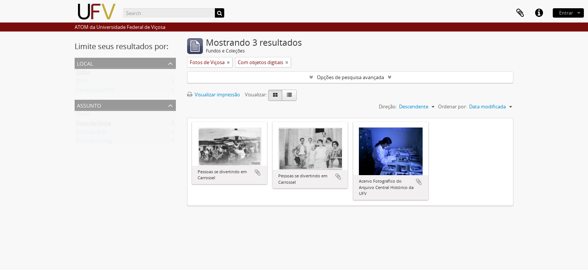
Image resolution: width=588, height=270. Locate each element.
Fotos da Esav (91, 133)
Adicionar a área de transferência (257, 172)
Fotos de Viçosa (93, 124)
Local (85, 63)
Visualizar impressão (213, 94)
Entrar (566, 12)
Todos (83, 73)
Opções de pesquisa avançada (350, 77)
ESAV (81, 82)
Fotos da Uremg (94, 142)
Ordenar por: (452, 106)
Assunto (89, 105)
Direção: (388, 106)
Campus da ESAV (95, 91)
